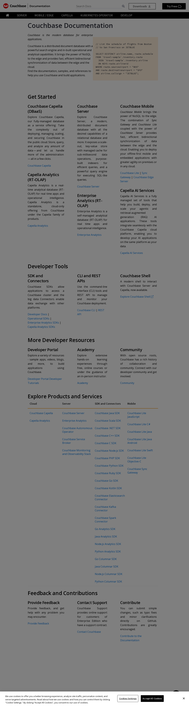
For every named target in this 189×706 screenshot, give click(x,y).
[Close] (183, 698)
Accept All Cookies (152, 698)
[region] (94, 698)
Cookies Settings (128, 698)
